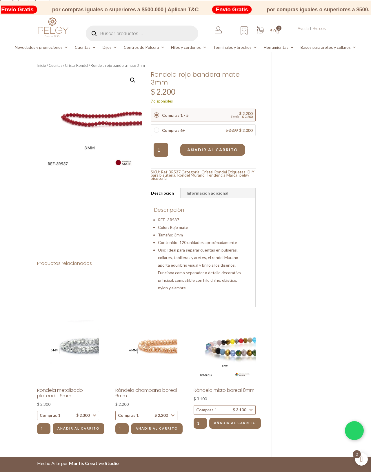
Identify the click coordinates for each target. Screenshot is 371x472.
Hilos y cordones (186, 47)
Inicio (41, 65)
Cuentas (82, 47)
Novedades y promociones (39, 47)
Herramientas (276, 47)
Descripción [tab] (162, 193)
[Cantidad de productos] (161, 150)
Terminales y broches (232, 47)
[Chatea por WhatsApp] (354, 430)
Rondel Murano (191, 175)
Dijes (107, 47)
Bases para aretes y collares (326, 47)
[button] (133, 80)
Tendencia (215, 175)
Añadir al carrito (212, 149)
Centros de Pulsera (141, 47)
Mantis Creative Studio (94, 463)
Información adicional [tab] (207, 193)
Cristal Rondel (76, 65)
